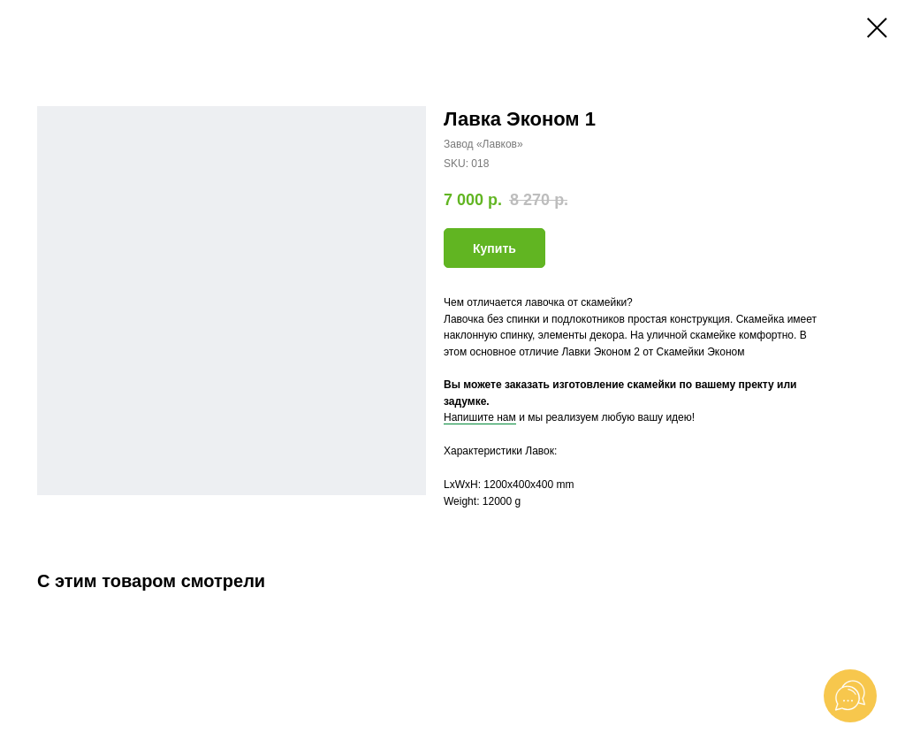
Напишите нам (480, 417)
